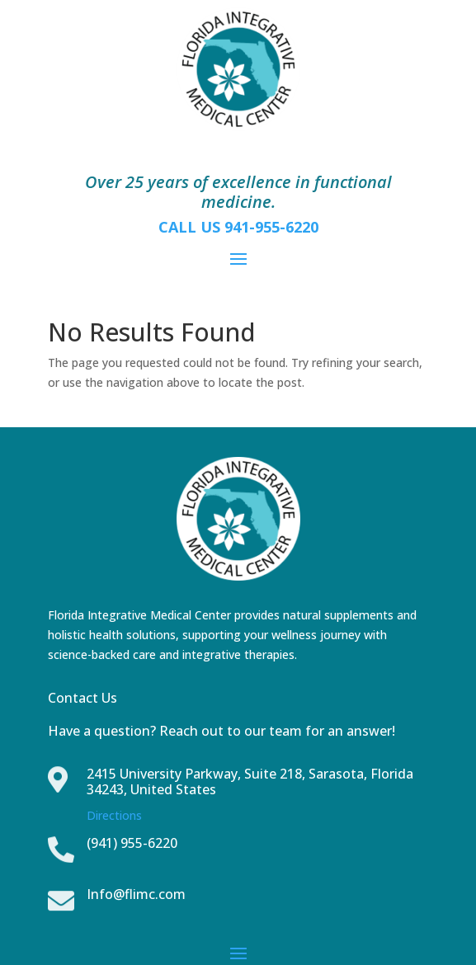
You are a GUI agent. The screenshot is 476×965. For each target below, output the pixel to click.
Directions (114, 815)
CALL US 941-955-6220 (238, 227)
